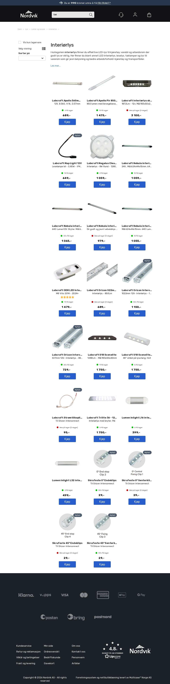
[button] (112, 650)
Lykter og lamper (38, 29)
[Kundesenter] (121, 15)
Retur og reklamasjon (28, 651)
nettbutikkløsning (109, 677)
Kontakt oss (78, 651)
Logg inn (135, 15)
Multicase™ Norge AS (140, 677)
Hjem (20, 29)
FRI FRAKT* (104, 3)
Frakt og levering (25, 663)
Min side (48, 645)
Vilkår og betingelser (27, 657)
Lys (26, 29)
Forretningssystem (86, 677)
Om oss (76, 645)
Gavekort (49, 663)
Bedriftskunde (52, 657)
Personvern (78, 657)
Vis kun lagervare (31, 42)
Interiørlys (53, 29)
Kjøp (67, 122)
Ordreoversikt (51, 651)
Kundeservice (23, 645)
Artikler (76, 663)
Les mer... (56, 65)
